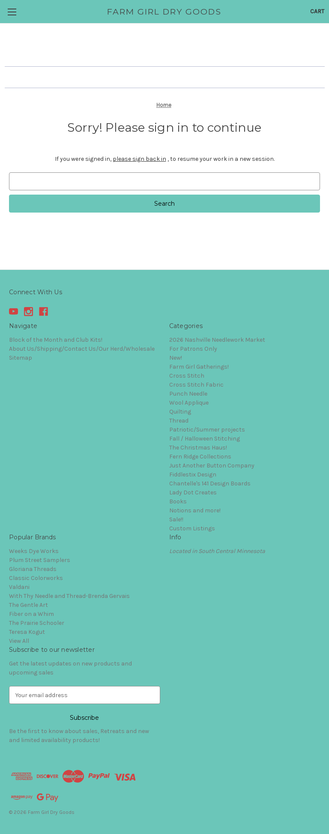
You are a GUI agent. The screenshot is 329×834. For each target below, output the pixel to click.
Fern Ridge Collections (200, 456)
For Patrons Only (193, 348)
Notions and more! (195, 510)
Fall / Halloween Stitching (204, 438)
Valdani (19, 587)
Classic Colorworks (36, 578)
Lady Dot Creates (193, 492)
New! (175, 357)
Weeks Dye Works (34, 551)
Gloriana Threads (33, 569)
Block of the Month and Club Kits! (55, 339)
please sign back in (139, 159)
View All (19, 641)
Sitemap (20, 357)
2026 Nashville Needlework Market (217, 339)
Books (178, 501)
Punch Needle (188, 393)
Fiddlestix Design (192, 474)
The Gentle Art (28, 605)
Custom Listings (192, 528)
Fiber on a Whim (31, 614)
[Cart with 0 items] (317, 11)
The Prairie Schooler (36, 623)
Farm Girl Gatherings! (199, 366)
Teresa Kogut (27, 632)
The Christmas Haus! (198, 447)
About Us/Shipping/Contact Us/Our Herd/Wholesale (82, 348)
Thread (178, 420)
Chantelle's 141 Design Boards (210, 483)
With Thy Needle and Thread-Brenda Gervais (69, 596)
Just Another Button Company (211, 465)
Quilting (180, 411)
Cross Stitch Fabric (196, 384)
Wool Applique (189, 402)
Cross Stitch (186, 375)
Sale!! (176, 519)
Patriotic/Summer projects (207, 429)
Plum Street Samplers (39, 560)
